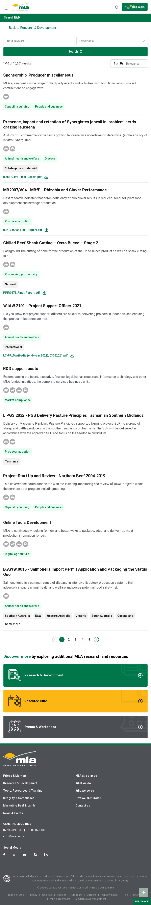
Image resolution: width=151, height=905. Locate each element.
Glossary (76, 894)
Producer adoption (17, 221)
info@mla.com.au (14, 836)
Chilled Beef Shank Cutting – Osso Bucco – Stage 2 (50, 243)
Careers (91, 894)
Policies (61, 894)
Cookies (47, 894)
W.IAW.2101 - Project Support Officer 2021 (42, 305)
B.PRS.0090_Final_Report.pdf (22, 229)
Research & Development (20, 783)
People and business (49, 106)
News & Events (13, 813)
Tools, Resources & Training (23, 790)
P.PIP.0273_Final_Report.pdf (21, 292)
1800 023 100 (37, 830)
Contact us (83, 805)
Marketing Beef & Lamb (19, 805)
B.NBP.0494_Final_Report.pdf (22, 176)
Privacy (33, 894)
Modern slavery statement (90, 898)
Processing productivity (21, 274)
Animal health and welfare (22, 158)
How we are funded (88, 798)
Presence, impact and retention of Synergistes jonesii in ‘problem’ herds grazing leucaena (69, 124)
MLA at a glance (86, 775)
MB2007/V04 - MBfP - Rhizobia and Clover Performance (55, 190)
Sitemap (138, 894)
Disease (50, 158)
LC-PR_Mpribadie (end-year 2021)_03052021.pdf (35, 355)
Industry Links (109, 894)
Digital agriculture (17, 554)
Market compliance (18, 400)
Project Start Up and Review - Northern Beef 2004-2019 (54, 475)
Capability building (17, 106)
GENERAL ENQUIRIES (17, 823)
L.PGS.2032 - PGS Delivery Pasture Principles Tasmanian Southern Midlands (73, 415)
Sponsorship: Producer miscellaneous (38, 75)
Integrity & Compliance (18, 798)
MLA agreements (60, 898)
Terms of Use (16, 894)
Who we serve (85, 790)
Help (125, 894)
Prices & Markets (15, 775)
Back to (32, 28)
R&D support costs (20, 368)
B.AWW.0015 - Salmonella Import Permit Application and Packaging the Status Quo (75, 572)
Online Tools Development (27, 522)
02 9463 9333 (12, 830)
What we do (83, 783)
